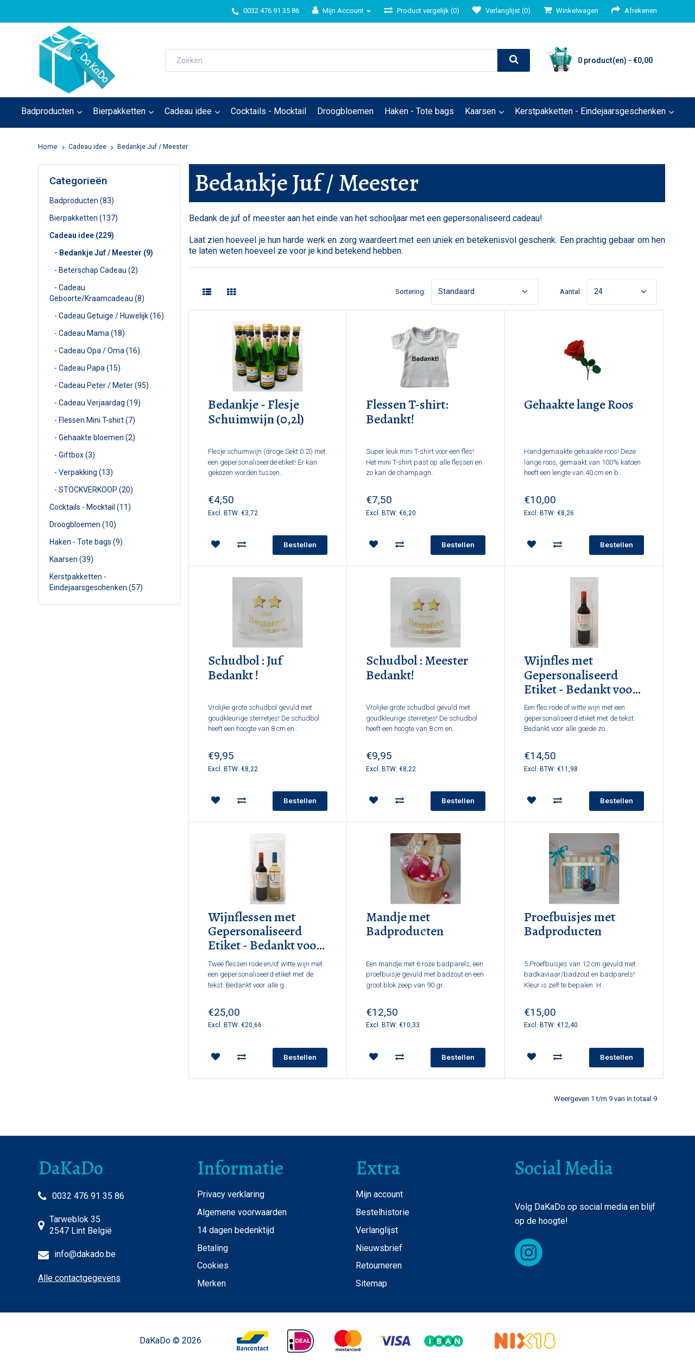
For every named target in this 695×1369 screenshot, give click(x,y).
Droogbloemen (345, 111)
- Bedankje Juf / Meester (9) (101, 252)
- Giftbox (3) (72, 455)
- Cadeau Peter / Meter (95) (99, 385)
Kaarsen (480, 111)
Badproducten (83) (81, 200)
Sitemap (371, 1283)
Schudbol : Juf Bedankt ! (245, 668)
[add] (300, 545)
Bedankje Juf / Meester (152, 147)
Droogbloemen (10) (82, 524)
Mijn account (379, 1194)
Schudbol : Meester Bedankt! (417, 668)
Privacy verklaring (230, 1194)
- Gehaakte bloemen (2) (92, 437)
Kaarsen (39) (71, 559)
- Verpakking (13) (81, 472)
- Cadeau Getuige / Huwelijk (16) (106, 315)
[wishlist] (215, 545)
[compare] (241, 545)
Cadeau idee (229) (81, 235)
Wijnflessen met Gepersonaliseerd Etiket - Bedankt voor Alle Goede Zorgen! (264, 931)
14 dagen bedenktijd (235, 1230)
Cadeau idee (188, 111)
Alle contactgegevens (79, 1278)
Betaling (212, 1248)
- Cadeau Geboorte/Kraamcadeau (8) (96, 293)
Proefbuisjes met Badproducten (569, 925)
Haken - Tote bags (419, 111)
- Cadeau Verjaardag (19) (95, 402)
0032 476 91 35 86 (88, 1196)
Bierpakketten (119, 111)
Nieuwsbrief (379, 1248)
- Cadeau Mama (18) (87, 333)
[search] (513, 60)
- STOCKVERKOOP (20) (91, 489)
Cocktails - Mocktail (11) (90, 507)
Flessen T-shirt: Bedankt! (407, 412)
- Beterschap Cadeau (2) (93, 270)
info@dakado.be (85, 1254)
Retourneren (379, 1265)
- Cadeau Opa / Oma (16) (94, 350)
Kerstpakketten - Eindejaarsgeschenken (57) (96, 582)
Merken (211, 1283)
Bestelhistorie (382, 1212)
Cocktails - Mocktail (268, 111)
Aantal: (571, 291)
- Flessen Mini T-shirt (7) (92, 420)
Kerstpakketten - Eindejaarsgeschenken (590, 111)
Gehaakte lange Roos (579, 405)
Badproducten (47, 111)
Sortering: (410, 291)
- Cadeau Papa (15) (85, 368)
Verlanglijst (377, 1230)
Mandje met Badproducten (405, 925)
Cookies (213, 1265)
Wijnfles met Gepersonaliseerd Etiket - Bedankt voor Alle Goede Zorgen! (580, 675)
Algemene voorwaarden (242, 1212)
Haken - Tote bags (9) (86, 541)
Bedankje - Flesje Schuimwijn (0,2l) (256, 412)
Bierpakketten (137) (83, 218)
